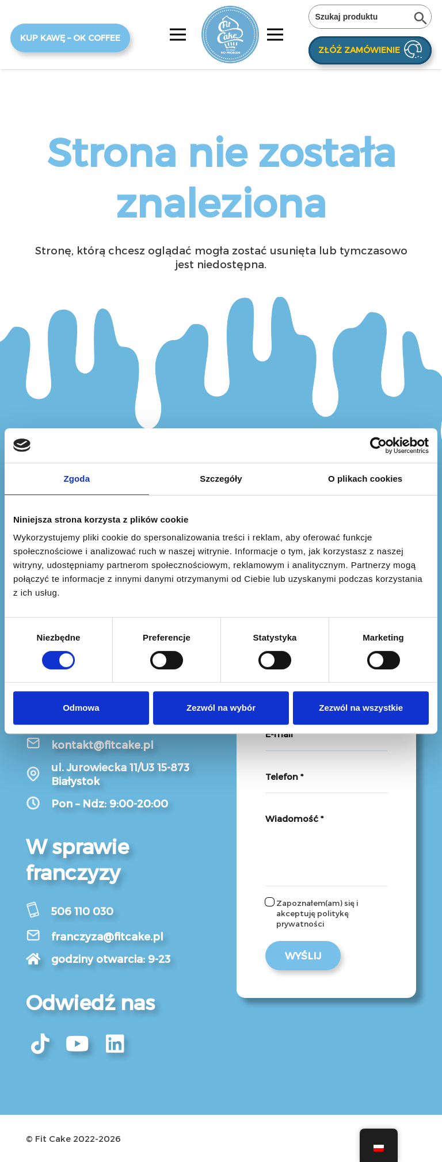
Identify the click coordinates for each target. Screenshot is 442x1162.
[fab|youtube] (77, 1044)
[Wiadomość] (326, 844)
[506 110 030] (38, 911)
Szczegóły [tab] (221, 478)
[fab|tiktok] (40, 1044)
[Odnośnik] (230, 34)
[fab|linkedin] (115, 1044)
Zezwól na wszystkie (361, 708)
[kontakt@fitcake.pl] (38, 744)
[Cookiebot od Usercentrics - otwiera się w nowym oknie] (378, 445)
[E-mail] (326, 734)
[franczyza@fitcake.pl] (38, 936)
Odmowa (81, 708)
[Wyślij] (303, 955)
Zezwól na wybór (221, 708)
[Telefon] (326, 777)
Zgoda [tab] (77, 478)
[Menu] (178, 34)
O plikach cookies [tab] (365, 478)
